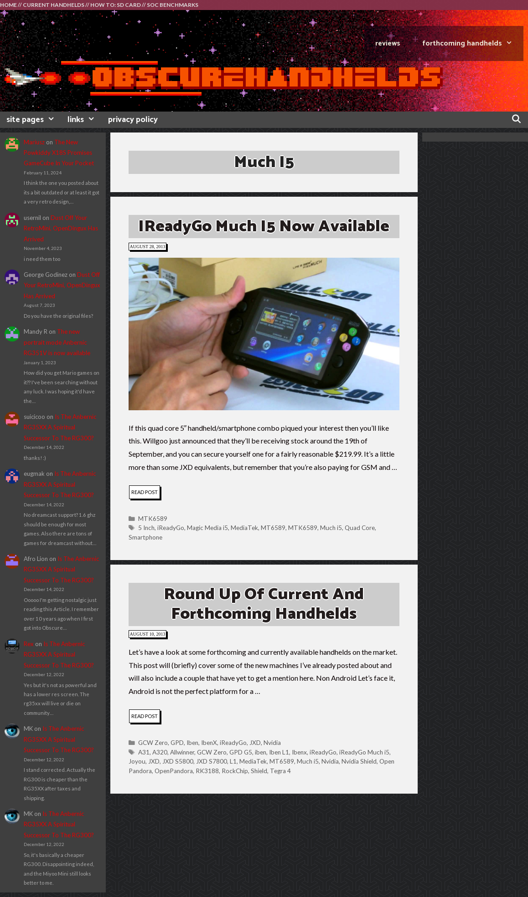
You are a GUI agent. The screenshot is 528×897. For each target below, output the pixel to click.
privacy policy (133, 120)
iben (260, 752)
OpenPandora (174, 771)
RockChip (235, 771)
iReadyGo (170, 527)
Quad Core (360, 527)
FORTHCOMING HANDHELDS (472, 43)
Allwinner (182, 752)
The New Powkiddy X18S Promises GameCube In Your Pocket (59, 152)
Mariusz (34, 142)
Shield (259, 771)
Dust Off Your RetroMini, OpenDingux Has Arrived (61, 228)
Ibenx (299, 752)
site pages (33, 120)
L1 (233, 761)
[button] (264, 334)
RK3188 (207, 771)
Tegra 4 (280, 771)
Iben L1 (279, 752)
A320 (159, 752)
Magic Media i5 (207, 527)
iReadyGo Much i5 (364, 752)
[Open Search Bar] (516, 120)
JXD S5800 (177, 761)
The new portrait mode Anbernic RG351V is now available (57, 342)
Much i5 (331, 527)
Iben (192, 742)
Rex (29, 643)
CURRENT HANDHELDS (53, 4)
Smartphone (145, 537)
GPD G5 (240, 752)
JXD (255, 742)
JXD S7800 (211, 761)
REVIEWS (387, 43)
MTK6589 (152, 518)
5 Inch (146, 527)
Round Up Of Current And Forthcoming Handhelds (264, 604)
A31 (144, 752)
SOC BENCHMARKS (172, 4)
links (84, 120)
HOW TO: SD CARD (115, 4)
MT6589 (273, 527)
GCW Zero (153, 742)
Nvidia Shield (359, 761)
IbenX (209, 742)
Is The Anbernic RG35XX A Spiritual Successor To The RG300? (60, 427)
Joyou (137, 761)
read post (145, 493)
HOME (8, 4)
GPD (177, 742)
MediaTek (244, 527)
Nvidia (272, 742)
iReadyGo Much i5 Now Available (263, 226)
